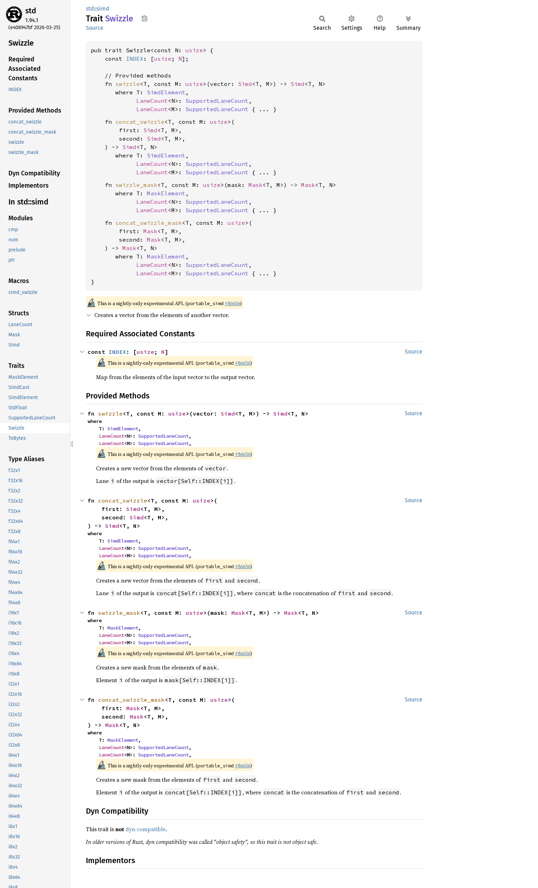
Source (94, 28)
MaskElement (166, 193)
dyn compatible (145, 829)
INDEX (134, 58)
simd (103, 8)
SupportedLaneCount (216, 100)
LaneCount (152, 100)
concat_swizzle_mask (148, 222)
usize (194, 50)
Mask (255, 184)
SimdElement (166, 92)
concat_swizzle (139, 121)
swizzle (127, 83)
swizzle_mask (136, 184)
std (30, 10)
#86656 (232, 303)
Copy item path (144, 18)
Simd (245, 83)
